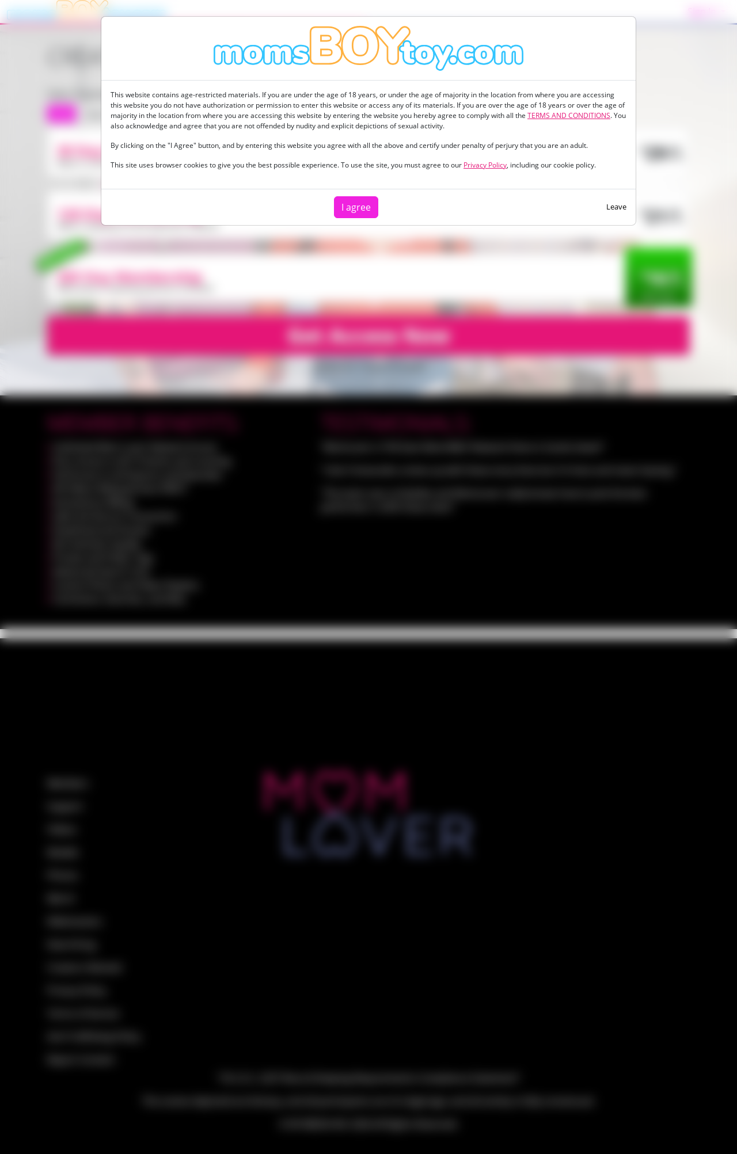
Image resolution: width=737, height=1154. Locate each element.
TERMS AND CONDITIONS (568, 115)
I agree (356, 207)
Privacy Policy (485, 165)
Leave (616, 206)
